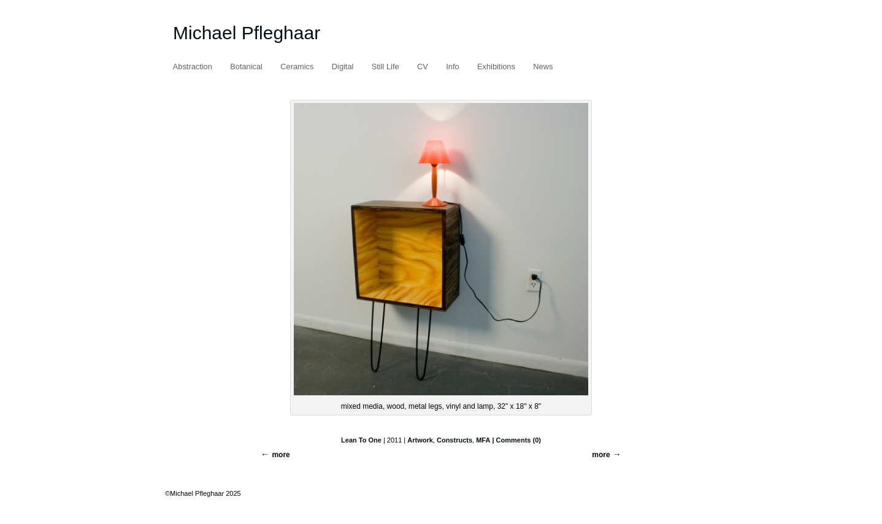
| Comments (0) (516, 440)
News (543, 66)
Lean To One (361, 440)
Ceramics (296, 66)
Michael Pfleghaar (246, 33)
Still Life (385, 66)
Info (452, 66)
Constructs (454, 440)
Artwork (420, 440)
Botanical (246, 66)
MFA (483, 440)
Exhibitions (496, 66)
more (601, 454)
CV (422, 66)
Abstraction (192, 66)
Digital (343, 66)
